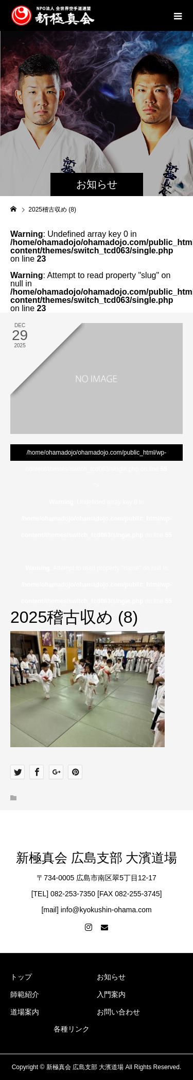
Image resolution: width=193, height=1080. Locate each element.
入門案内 (111, 994)
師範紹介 (24, 994)
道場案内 (24, 1012)
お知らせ (111, 977)
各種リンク (72, 1029)
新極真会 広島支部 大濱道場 (96, 858)
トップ (21, 977)
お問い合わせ (118, 1012)
